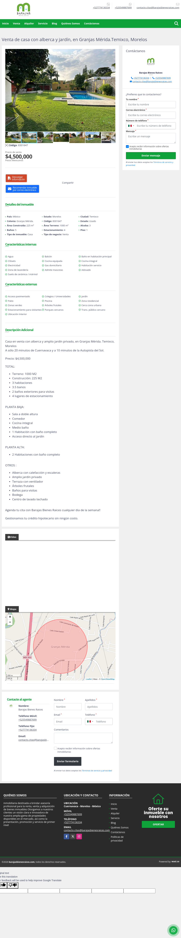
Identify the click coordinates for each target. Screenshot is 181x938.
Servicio (43, 23)
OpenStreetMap (108, 679)
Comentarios (61, 729)
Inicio (5, 23)
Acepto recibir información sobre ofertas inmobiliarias (78, 750)
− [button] (10, 622)
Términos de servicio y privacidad (97, 770)
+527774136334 (101, 7)
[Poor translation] (12, 885)
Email (58, 714)
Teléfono (91, 714)
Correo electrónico (136, 110)
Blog (54, 23)
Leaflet (89, 679)
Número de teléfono (137, 120)
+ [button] (10, 617)
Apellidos (91, 700)
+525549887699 (123, 7)
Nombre (59, 700)
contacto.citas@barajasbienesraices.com (41, 739)
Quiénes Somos (70, 23)
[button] (112, 52)
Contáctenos (91, 23)
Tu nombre (132, 99)
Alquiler (29, 23)
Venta (16, 23)
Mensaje (131, 131)
